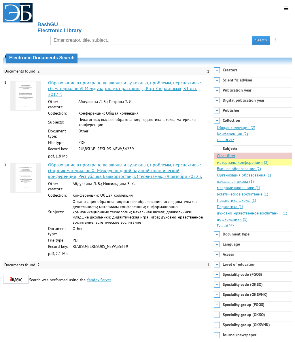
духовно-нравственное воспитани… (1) (252, 213)
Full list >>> (225, 140)
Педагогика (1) (230, 206)
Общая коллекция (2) (236, 127)
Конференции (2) (232, 133)
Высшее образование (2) (239, 168)
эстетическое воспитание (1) (242, 194)
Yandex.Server (99, 279)
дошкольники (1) (232, 219)
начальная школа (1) (235, 181)
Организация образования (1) (244, 175)
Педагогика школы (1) (236, 200)
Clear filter (226, 155)
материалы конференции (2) (242, 162)
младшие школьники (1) (238, 187)
